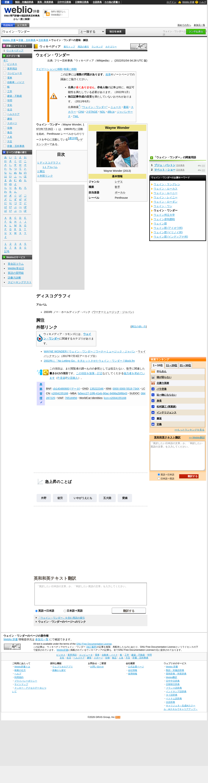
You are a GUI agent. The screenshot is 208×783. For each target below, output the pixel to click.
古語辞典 (97, 2)
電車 (9, 77)
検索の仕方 (20, 670)
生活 (9, 109)
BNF (49, 388)
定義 (159, 424)
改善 (108, 74)
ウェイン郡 (160, 223)
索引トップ (69, 46)
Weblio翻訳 (171, 677)
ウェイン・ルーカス (166, 188)
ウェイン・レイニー (166, 197)
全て (5, 60)
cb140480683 (61, 388)
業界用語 (12, 68)
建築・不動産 (14, 96)
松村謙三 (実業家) (166, 406)
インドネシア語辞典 (176, 691)
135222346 (96, 388)
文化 (9, 105)
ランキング (97, 46)
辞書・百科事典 (27, 40)
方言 (9, 141)
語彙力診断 (14, 277)
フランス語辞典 (174, 688)
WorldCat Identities (90, 397)
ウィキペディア (50, 46)
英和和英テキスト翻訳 (55, 578)
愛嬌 (124, 497)
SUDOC (134, 393)
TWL (76, 116)
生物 (9, 127)
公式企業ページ (136, 666)
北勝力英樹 (163, 383)
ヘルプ (202, 2)
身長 (159, 400)
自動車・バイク (15, 82)
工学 (9, 91)
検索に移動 (70, 69)
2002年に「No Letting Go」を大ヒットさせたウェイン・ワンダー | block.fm (89, 360)
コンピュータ (14, 73)
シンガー (44, 144)
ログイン (171, 2)
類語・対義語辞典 (24, 2)
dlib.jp (111, 111)
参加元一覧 (199, 25)
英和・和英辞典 (45, 2)
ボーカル (120, 192)
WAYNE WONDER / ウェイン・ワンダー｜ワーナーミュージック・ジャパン (89, 351)
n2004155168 (60, 393)
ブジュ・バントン (164, 165)
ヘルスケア (13, 114)
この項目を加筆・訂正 (89, 373)
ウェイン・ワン (163, 206)
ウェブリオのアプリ (62, 666)
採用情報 (132, 673)
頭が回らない (164, 377)
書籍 (126, 107)
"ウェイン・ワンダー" (94, 107)
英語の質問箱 (16, 272)
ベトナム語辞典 (174, 698)
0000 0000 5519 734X (126, 388)
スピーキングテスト (20, 282)
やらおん (162, 371)
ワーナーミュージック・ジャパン (113, 312)
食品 (9, 132)
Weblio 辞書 (188, 2)
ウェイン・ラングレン (167, 184)
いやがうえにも (83, 497)
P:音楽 (61, 377)
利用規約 (18, 677)
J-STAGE (92, 111)
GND (85, 388)
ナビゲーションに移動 (49, 69)
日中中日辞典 (64, 2)
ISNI (108, 388)
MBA (73, 393)
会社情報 (132, 670)
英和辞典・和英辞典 (176, 673)
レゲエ (119, 181)
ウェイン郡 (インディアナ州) (171, 236)
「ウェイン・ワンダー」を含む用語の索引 (61, 617)
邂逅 (159, 418)
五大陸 (107, 497)
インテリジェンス (166, 412)
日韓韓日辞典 (82, 2)
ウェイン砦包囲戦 (164, 219)
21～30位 (185, 365)
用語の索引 (83, 46)
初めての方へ (184, 25)
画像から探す (59, 670)
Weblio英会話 (16, 268)
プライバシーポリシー (25, 681)
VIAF (60, 397)
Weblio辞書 (62, 650)
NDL (102, 111)
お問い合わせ (97, 666)
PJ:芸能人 (72, 377)
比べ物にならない (166, 394)
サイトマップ (21, 684)
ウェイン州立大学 (164, 214)
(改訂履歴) (91, 647)
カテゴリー (111, 46)
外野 (43, 497)
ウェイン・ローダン (166, 201)
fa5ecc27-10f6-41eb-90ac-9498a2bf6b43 (102, 393)
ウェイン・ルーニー (166, 193)
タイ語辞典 (171, 695)
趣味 (9, 118)
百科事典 (43, 40)
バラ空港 (162, 389)
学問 (9, 100)
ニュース (115, 107)
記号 (6, 251)
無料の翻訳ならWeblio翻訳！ (58, 13)
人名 (9, 136)
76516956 (71, 397)
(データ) (75, 388)
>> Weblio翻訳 (197, 437)
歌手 (117, 186)
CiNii (81, 111)
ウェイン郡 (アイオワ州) (168, 227)
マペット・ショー (164, 169)
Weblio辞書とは (22, 666)
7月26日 (48, 129)
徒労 (60, 497)
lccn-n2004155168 (115, 397)
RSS (118, 717)
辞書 (7, 2)
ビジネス (12, 64)
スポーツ (12, 123)
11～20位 (171, 365)
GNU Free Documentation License (94, 644)
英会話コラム (16, 263)
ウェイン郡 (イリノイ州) (168, 232)
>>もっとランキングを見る (189, 429)
